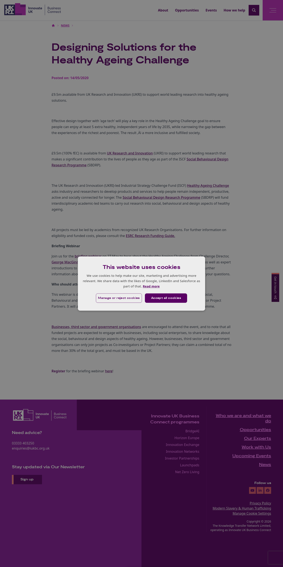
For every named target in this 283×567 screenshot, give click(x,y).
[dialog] (141, 283)
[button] (118, 298)
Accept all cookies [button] (166, 298)
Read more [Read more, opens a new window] (151, 286)
